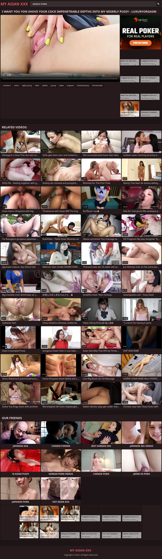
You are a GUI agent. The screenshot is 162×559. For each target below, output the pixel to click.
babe (61, 85)
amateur (7, 85)
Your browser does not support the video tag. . (60, 48)
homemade (97, 85)
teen (37, 85)
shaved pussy (83, 85)
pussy (53, 85)
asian (16, 85)
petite (45, 85)
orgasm (70, 85)
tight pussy (27, 85)
